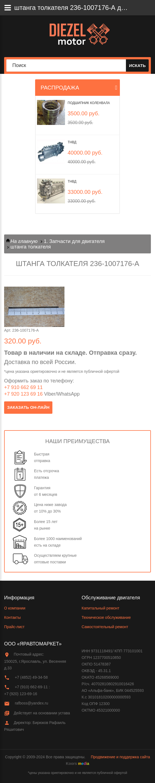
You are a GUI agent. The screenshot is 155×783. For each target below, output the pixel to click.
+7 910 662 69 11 (23, 387)
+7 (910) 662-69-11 (31, 687)
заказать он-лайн (28, 407)
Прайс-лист (14, 627)
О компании (14, 608)
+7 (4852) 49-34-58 (31, 677)
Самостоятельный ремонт (105, 627)
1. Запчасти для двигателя (74, 241)
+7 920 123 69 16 (23, 394)
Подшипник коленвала (89, 103)
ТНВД (72, 142)
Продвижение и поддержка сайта (120, 757)
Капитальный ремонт (100, 608)
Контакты (12, 617)
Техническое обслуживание (106, 617)
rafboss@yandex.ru (31, 703)
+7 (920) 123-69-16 (20, 694)
